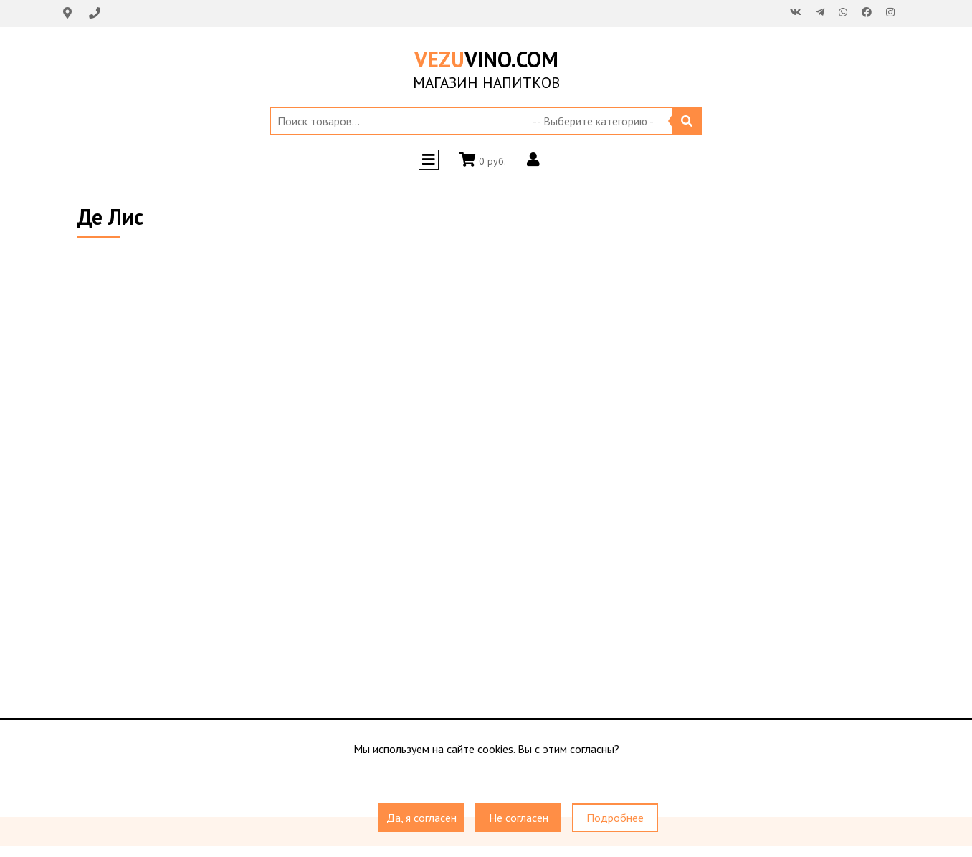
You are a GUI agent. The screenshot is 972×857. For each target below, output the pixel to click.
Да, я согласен (421, 817)
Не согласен (518, 817)
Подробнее (615, 817)
